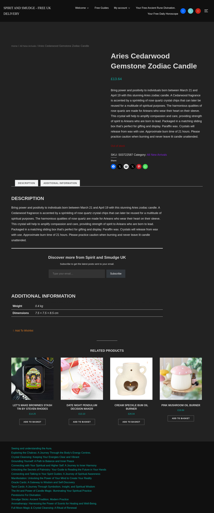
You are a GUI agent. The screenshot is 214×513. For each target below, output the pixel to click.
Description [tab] (26, 183)
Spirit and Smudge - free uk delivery (31, 11)
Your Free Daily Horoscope (163, 14)
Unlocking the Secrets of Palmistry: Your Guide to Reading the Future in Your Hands (58, 476)
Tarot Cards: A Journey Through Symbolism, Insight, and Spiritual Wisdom (53, 493)
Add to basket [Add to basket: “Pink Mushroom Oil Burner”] (181, 424)
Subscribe (116, 273)
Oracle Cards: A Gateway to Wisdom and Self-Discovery (43, 489)
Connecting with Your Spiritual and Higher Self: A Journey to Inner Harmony (54, 471)
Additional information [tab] (60, 183)
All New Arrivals (29, 46)
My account (122, 8)
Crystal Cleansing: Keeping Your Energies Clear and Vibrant (45, 463)
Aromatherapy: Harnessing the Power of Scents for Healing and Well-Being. (54, 510)
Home (14, 46)
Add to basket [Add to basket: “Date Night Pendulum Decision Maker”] (82, 424)
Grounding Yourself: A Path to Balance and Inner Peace (42, 467)
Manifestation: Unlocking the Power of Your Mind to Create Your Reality (51, 484)
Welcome (82, 8)
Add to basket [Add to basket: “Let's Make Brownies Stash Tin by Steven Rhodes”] (32, 428)
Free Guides (101, 8)
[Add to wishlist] (48, 363)
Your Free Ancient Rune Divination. (155, 8)
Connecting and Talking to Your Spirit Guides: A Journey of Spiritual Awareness (55, 480)
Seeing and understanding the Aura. (31, 455)
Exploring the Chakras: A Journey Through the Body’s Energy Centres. (51, 459)
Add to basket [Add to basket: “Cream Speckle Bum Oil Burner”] (131, 424)
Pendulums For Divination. (26, 501)
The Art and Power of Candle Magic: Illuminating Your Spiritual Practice (51, 497)
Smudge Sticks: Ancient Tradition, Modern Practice (40, 505)
